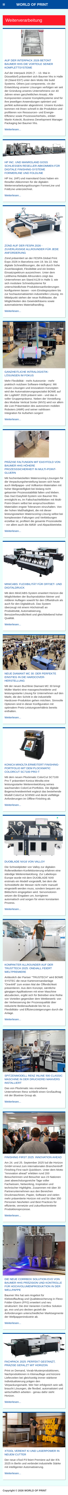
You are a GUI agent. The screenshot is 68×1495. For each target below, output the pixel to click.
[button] (4, 4)
